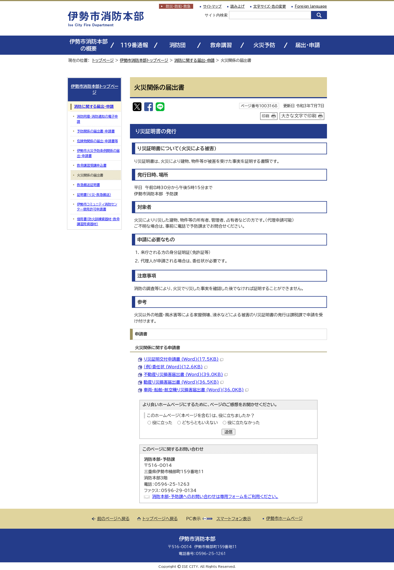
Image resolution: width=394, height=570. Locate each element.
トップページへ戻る (160, 519)
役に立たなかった (243, 423)
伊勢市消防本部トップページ (144, 60)
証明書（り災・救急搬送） (94, 194)
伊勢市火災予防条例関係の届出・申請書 (98, 153)
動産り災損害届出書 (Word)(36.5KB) (184, 382)
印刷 (266, 116)
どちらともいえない (200, 423)
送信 (228, 432)
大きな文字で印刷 (298, 116)
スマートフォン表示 (233, 519)
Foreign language (311, 6)
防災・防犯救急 (178, 6)
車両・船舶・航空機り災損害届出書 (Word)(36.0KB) (196, 390)
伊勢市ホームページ (284, 518)
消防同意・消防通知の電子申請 (97, 119)
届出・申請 (307, 45)
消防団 (177, 45)
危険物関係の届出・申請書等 (97, 141)
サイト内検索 (216, 15)
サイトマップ (212, 6)
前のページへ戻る (113, 519)
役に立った (162, 423)
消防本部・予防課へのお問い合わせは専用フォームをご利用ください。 (215, 496)
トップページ (103, 60)
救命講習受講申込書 (91, 165)
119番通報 (134, 45)
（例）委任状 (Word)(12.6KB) (175, 367)
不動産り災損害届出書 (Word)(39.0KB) (186, 374)
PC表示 (193, 519)
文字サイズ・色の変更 (269, 6)
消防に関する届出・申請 (194, 60)
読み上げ (237, 6)
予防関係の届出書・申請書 (96, 131)
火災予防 (264, 45)
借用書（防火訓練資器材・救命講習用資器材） (98, 221)
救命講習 (221, 45)
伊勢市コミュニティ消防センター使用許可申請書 (97, 206)
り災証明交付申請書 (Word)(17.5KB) (183, 359)
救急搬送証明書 (88, 184)
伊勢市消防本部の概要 (88, 45)
